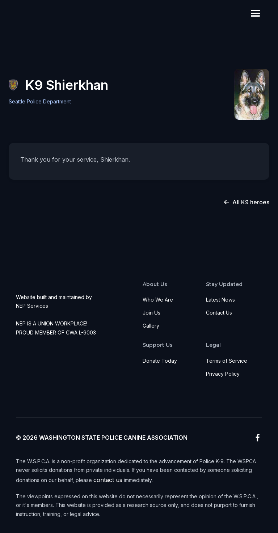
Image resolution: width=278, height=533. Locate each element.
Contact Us (219, 313)
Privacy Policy (223, 374)
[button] (255, 13)
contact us (107, 479)
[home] (25, 14)
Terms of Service (226, 361)
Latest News (220, 300)
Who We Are (158, 300)
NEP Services (32, 306)
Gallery (151, 326)
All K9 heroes (246, 202)
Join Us (151, 313)
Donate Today (160, 361)
